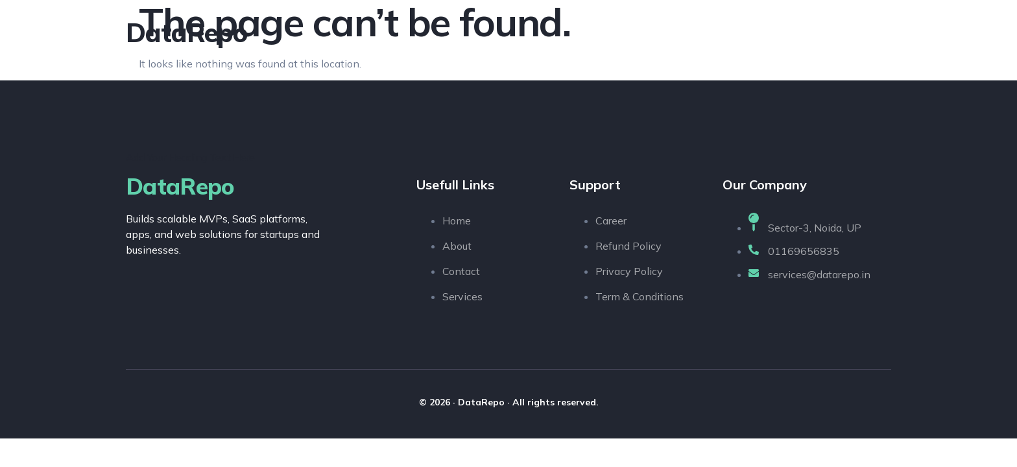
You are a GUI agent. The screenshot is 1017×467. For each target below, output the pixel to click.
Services (726, 32)
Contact (861, 32)
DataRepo (187, 32)
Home (595, 32)
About (657, 32)
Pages (794, 32)
